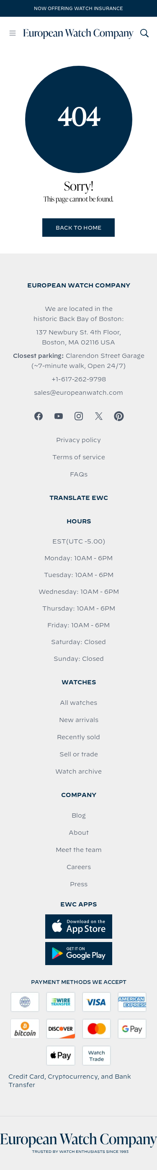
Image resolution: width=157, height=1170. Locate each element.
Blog (79, 815)
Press (79, 884)
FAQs (79, 474)
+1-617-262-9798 (78, 379)
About (79, 832)
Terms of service (78, 457)
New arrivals (78, 720)
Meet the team (79, 849)
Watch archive (78, 771)
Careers (79, 867)
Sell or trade (78, 754)
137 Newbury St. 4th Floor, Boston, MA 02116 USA (78, 337)
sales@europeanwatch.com (78, 392)
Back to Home (78, 227)
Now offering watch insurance (78, 8)
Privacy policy (78, 440)
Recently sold (78, 737)
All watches (78, 702)
